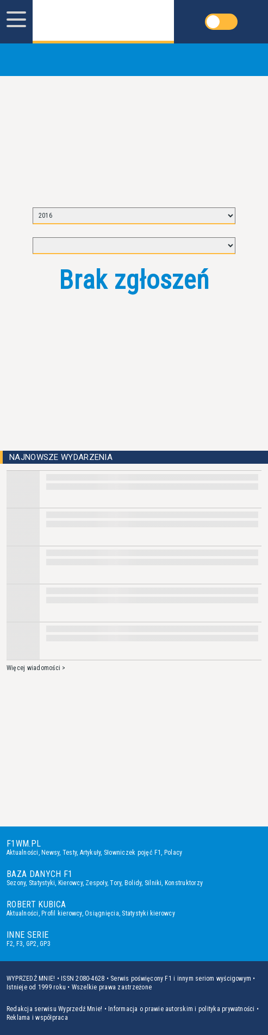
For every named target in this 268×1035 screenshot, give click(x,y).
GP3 (45, 944)
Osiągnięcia (102, 913)
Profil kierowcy (61, 913)
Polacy (173, 852)
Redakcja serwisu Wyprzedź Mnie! (54, 1009)
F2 (10, 944)
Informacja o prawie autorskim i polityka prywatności (181, 1009)
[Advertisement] (134, 137)
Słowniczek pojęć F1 (132, 852)
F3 (19, 944)
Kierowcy (70, 883)
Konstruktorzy (184, 883)
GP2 (31, 944)
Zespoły (96, 883)
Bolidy (132, 883)
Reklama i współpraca (37, 1017)
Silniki (153, 883)
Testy (70, 852)
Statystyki (42, 883)
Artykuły (90, 852)
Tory (115, 883)
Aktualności (23, 852)
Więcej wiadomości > (36, 668)
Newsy (50, 852)
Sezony (16, 883)
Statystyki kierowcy (148, 913)
